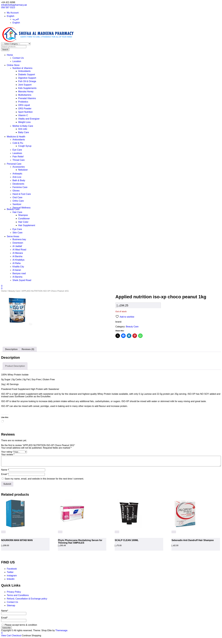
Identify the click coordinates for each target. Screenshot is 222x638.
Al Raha (16, 263)
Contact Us (18, 58)
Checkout (16, 635)
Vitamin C (23, 115)
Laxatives (17, 153)
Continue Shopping (31, 635)
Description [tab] (11, 349)
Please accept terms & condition (19, 625)
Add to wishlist (124, 317)
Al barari (16, 270)
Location (16, 61)
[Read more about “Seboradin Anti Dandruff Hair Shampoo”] (173, 532)
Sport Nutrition (25, 112)
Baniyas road (19, 273)
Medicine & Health (16, 136)
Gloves (16, 190)
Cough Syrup (24, 146)
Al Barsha (17, 256)
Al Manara (17, 253)
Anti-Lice (16, 177)
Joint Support (25, 85)
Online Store (13, 65)
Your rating (7, 452)
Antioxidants (24, 71)
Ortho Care (18, 201)
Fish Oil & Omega (27, 81)
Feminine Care (19, 187)
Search (5, 49)
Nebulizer (23, 170)
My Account (13, 12)
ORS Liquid (24, 105)
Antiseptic (17, 173)
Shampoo (23, 215)
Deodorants (18, 184)
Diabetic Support (26, 74)
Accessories (18, 167)
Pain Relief (17, 156)
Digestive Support (27, 78)
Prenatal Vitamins (27, 98)
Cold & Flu (17, 143)
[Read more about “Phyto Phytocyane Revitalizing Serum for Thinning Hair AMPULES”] (60, 532)
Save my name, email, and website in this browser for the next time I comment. (44, 479)
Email (4, 474)
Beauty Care (13, 209)
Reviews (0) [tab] (28, 349)
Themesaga (61, 630)
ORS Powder (24, 108)
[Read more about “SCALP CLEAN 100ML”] (117, 532)
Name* (13, 612)
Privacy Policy (14, 592)
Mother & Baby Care (22, 126)
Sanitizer (16, 204)
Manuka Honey (25, 91)
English (10, 16)
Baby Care (23, 132)
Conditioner (24, 218)
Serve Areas (13, 236)
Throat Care (18, 160)
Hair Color (23, 222)
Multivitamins (24, 95)
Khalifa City (18, 266)
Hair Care (17, 212)
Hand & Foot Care (21, 194)
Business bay (19, 239)
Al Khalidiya (18, 260)
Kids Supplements (27, 88)
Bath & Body (18, 180)
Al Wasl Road (19, 249)
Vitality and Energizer (29, 119)
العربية (15, 19)
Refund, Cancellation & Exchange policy (27, 598)
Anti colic (22, 129)
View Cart (6, 635)
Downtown (17, 243)
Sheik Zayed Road (21, 280)
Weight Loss (24, 122)
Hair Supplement (26, 225)
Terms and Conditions (18, 595)
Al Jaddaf (17, 246)
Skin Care (17, 232)
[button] (3, 532)
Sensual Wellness (21, 207)
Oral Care (17, 197)
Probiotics (23, 102)
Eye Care (17, 150)
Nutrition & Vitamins (22, 68)
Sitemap (11, 605)
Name (5, 470)
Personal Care (14, 164)
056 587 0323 (8, 7)
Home (10, 55)
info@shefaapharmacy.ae (14, 5)
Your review (7, 454)
